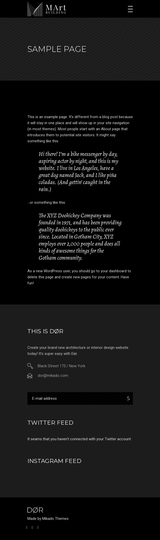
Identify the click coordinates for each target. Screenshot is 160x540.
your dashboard (114, 271)
